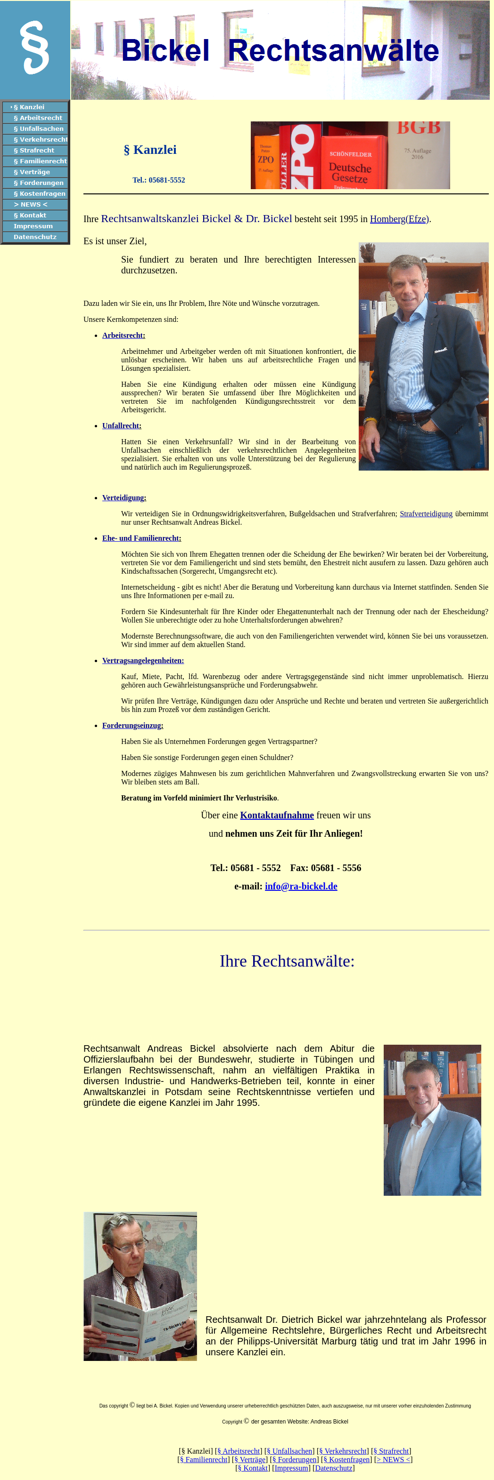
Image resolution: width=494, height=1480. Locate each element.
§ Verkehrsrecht (343, 1451)
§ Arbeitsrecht (238, 1451)
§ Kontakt (253, 1468)
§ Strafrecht (391, 1451)
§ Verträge (249, 1460)
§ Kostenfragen (346, 1460)
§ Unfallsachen (289, 1451)
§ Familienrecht (204, 1460)
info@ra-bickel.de (301, 886)
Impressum (291, 1468)
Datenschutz (333, 1468)
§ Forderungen (294, 1460)
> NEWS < (393, 1460)
